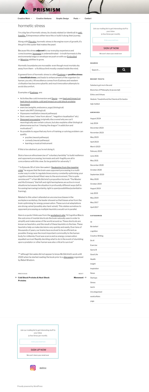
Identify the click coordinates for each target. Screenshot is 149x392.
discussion (69, 257)
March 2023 (95, 146)
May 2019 (94, 198)
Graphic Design (62, 18)
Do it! (92, 240)
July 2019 (94, 193)
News (92, 273)
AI (91, 222)
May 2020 (94, 179)
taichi (92, 287)
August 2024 (95, 118)
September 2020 (97, 174)
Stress (92, 282)
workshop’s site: (58, 215)
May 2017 (94, 202)
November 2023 (97, 132)
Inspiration (94, 268)
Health (93, 259)
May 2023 (94, 137)
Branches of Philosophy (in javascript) (105, 90)
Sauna (54, 98)
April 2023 (94, 142)
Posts (77, 18)
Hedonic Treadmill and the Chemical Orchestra (109, 99)
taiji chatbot (95, 104)
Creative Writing (96, 236)
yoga (92, 301)
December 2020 (97, 165)
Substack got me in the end (101, 85)
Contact (88, 18)
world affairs (95, 296)
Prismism (47, 10)
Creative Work (25, 18)
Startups (93, 278)
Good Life (94, 254)
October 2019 (96, 184)
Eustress (61, 74)
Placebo (32, 41)
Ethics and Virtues (97, 94)
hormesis (37, 53)
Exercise (93, 245)
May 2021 (94, 160)
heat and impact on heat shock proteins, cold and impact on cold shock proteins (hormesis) (50, 101)
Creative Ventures (43, 18)
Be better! (94, 226)
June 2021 (94, 156)
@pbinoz (43, 368)
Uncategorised (96, 292)
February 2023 (96, 151)
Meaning (24, 59)
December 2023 (97, 128)
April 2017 (94, 207)
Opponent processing (30, 119)
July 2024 (94, 123)
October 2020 (96, 170)
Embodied (72, 56)
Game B (93, 250)
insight (93, 264)
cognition (94, 231)
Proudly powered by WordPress (29, 386)
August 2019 (95, 188)
